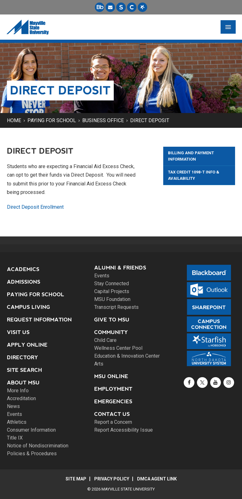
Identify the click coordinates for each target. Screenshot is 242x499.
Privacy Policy (111, 479)
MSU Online (111, 376)
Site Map (76, 479)
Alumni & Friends (120, 268)
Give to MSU (112, 320)
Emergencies (113, 402)
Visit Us (18, 332)
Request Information (39, 320)
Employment (113, 389)
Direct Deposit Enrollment (35, 207)
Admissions (23, 282)
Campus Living (28, 307)
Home (14, 120)
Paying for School (51, 120)
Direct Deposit (149, 120)
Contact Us (112, 414)
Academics (23, 269)
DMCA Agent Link (157, 479)
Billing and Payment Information (191, 156)
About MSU (23, 383)
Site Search (24, 370)
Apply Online (27, 345)
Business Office (103, 120)
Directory (22, 357)
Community (111, 332)
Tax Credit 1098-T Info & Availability (193, 175)
